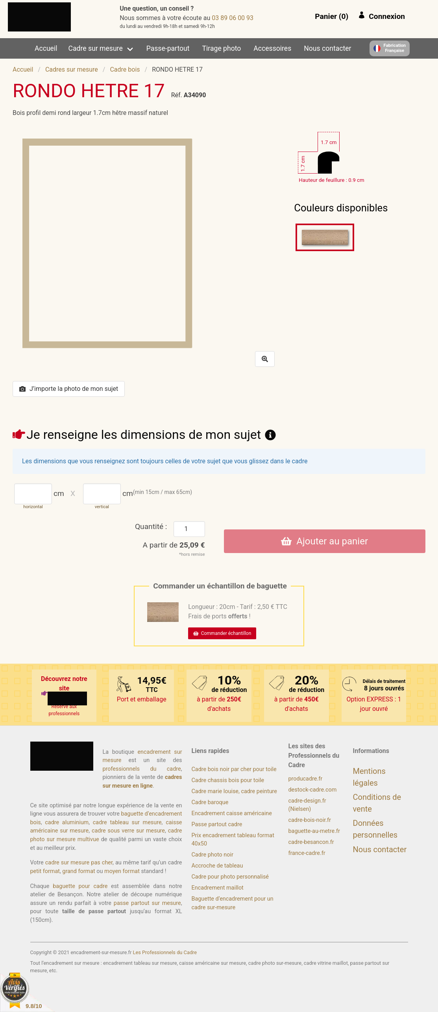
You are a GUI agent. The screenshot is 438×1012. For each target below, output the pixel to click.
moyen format (122, 871)
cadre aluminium (67, 822)
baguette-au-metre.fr (314, 831)
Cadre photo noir (212, 854)
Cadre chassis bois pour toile (228, 780)
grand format (78, 871)
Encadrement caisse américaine (232, 813)
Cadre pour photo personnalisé (230, 876)
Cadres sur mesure (71, 69)
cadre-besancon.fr (311, 842)
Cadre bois (125, 69)
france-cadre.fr (306, 853)
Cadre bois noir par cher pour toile (234, 769)
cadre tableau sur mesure (127, 822)
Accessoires (272, 48)
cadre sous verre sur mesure (128, 830)
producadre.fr (305, 778)
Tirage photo (221, 48)
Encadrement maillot (218, 887)
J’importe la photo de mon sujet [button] (68, 388)
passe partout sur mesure (147, 903)
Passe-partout (168, 48)
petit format (45, 871)
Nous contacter (327, 48)
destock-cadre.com (312, 789)
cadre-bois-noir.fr (309, 820)
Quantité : (151, 526)
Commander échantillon (222, 633)
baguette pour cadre (80, 886)
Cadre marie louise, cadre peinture (234, 791)
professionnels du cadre (142, 769)
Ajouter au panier (324, 541)
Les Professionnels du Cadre (165, 952)
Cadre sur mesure (95, 48)
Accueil (46, 48)
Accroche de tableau (217, 865)
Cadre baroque (210, 802)
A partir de (174, 544)
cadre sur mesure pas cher (79, 862)
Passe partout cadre (217, 824)
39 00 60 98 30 (232, 18)
